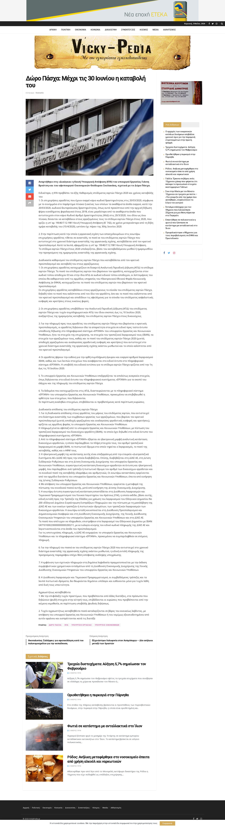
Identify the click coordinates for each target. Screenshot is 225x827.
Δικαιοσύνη (111, 30)
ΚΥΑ (66, 625)
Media (156, 30)
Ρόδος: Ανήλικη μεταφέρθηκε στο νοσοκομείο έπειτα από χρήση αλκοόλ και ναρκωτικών (181, 171)
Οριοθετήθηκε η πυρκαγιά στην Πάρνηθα (98, 696)
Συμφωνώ (167, 823)
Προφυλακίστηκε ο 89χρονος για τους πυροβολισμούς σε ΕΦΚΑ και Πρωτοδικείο (181, 235)
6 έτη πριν (30, 93)
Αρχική (53, 30)
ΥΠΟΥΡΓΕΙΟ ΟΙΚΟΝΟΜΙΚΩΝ (107, 625)
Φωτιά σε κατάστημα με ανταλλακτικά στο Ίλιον (104, 727)
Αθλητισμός (169, 30)
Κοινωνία (95, 30)
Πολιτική (65, 30)
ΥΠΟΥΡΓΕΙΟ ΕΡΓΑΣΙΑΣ (82, 625)
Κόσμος (144, 30)
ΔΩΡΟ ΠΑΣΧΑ (55, 625)
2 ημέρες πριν (74, 674)
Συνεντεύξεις (128, 30)
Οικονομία (80, 30)
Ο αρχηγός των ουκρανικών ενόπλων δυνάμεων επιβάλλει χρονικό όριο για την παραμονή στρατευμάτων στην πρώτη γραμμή (180, 137)
